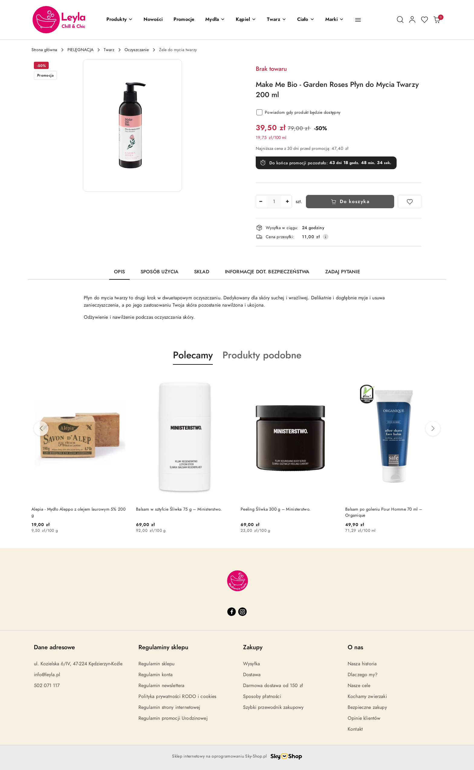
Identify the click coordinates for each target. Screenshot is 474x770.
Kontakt (355, 729)
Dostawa (252, 674)
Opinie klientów (364, 718)
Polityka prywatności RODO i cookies (177, 696)
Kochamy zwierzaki (367, 696)
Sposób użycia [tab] (159, 271)
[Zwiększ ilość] (287, 201)
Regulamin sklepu (156, 663)
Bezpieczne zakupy (367, 707)
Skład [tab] (201, 271)
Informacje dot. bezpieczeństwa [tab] (267, 271)
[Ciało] (306, 19)
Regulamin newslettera (161, 685)
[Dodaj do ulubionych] (409, 201)
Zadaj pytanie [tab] (342, 271)
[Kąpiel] (245, 19)
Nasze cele (359, 685)
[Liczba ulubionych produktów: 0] (424, 19)
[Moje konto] (412, 19)
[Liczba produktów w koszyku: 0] (436, 19)
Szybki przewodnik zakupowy (273, 707)
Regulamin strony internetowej (169, 707)
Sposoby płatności (262, 696)
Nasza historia (362, 663)
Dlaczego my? (363, 674)
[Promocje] (184, 19)
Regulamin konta (155, 674)
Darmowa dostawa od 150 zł (273, 685)
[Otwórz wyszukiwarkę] (400, 19)
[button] (119, 19)
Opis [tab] (119, 271)
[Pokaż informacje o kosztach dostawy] (325, 236)
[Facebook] (231, 611)
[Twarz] (277, 19)
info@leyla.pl (47, 674)
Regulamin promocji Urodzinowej (173, 718)
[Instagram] (242, 611)
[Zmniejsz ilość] (260, 201)
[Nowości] (153, 19)
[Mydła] (215, 19)
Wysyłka (251, 663)
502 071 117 (47, 685)
